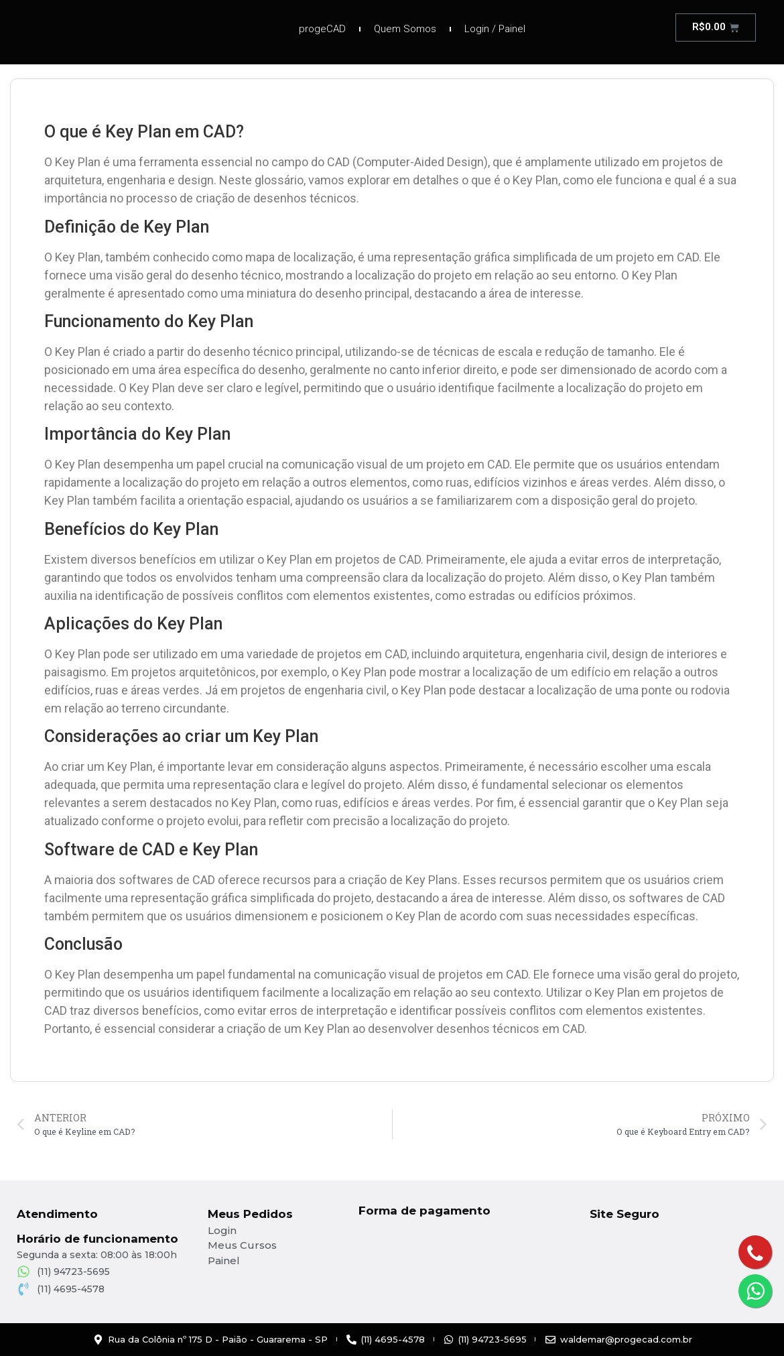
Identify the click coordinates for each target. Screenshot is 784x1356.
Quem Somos (405, 29)
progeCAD (322, 29)
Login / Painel (494, 29)
